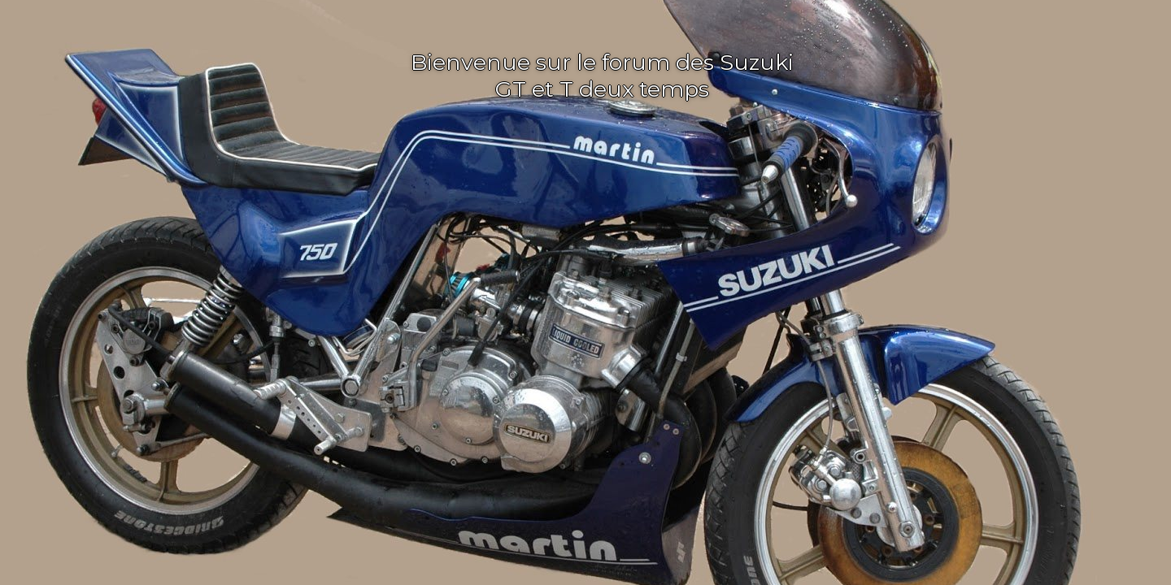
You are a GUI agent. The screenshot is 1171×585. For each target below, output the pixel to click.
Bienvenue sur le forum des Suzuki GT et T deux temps (602, 75)
